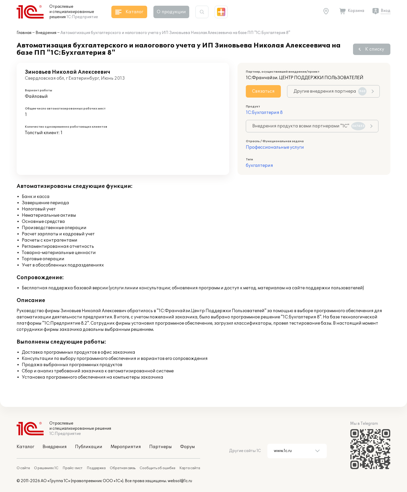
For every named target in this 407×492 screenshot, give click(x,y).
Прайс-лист (73, 468)
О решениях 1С (46, 468)
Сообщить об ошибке (157, 468)
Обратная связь (122, 468)
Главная (24, 33)
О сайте (23, 468)
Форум (187, 446)
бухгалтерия (259, 165)
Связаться (263, 91)
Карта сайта (189, 468)
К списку (374, 49)
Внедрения (46, 33)
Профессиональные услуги (275, 147)
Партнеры (160, 446)
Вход (385, 11)
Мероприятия (126, 446)
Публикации (88, 446)
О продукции (171, 12)
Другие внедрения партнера (330, 91)
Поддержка (96, 468)
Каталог (25, 446)
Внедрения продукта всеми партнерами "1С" (308, 126)
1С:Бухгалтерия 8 (264, 112)
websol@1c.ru (180, 481)
